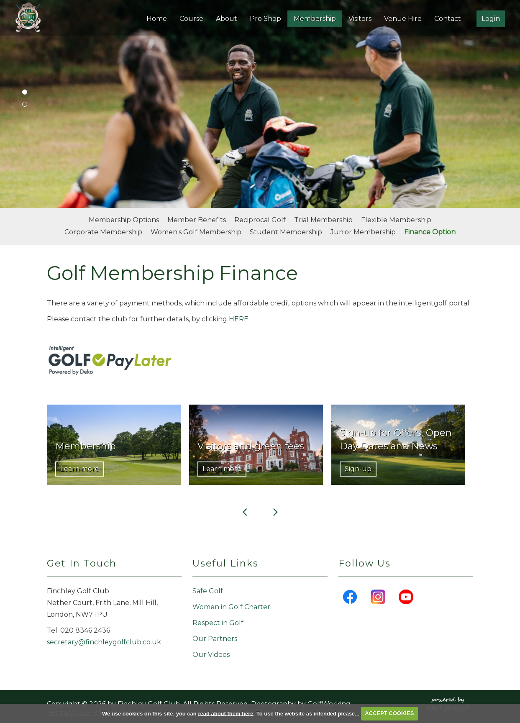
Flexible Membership (396, 220)
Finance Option (430, 232)
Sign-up (358, 469)
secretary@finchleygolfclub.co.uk (104, 642)
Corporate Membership (103, 232)
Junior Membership (363, 232)
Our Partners (214, 639)
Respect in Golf (217, 623)
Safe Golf (207, 591)
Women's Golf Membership (196, 232)
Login (491, 19)
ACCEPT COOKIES (389, 713)
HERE (238, 319)
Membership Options (124, 220)
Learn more (79, 469)
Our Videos (211, 655)
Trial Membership (323, 220)
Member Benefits (196, 220)
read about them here (225, 713)
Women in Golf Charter (231, 607)
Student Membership (286, 232)
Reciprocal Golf (260, 220)
